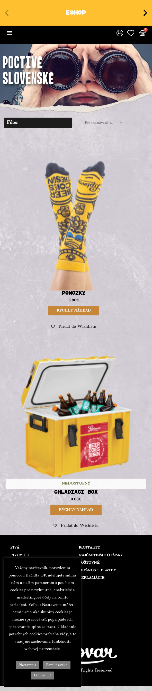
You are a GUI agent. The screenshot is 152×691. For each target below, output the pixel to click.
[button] (7, 13)
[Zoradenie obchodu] (102, 123)
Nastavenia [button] (27, 665)
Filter (12, 122)
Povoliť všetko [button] (56, 665)
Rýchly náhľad (73, 310)
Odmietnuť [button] (42, 675)
